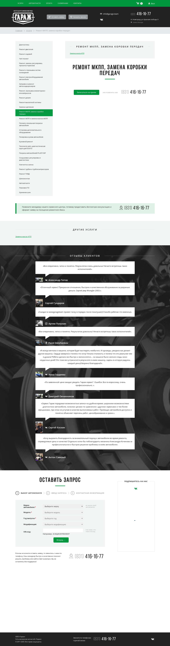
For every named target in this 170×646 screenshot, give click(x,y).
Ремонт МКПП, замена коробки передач (31, 112)
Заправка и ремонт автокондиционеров (27, 85)
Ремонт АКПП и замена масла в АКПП (33, 118)
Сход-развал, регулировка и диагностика (30, 159)
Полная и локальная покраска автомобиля (30, 124)
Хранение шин (25, 192)
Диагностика (24, 45)
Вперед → (61, 540)
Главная (18, 30)
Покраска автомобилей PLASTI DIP (32, 153)
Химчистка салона (26, 164)
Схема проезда (137, 22)
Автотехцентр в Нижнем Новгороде (23, 11)
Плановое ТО (24, 188)
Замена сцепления (26, 107)
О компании (63, 3)
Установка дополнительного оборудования (30, 131)
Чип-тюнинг (24, 59)
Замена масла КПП (77, 53)
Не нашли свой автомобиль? (91, 506)
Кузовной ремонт (26, 141)
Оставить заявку (56, 17)
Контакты (77, 3)
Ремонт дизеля (25, 98)
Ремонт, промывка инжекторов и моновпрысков (32, 92)
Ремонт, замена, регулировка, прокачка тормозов (30, 64)
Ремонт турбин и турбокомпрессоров (34, 169)
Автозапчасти (35, 3)
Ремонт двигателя (26, 49)
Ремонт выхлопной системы (30, 102)
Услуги (20, 3)
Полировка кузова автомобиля (31, 137)
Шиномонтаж (24, 178)
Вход (151, 3)
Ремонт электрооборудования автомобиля (31, 78)
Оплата (49, 3)
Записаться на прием (86, 92)
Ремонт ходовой (25, 54)
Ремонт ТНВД (24, 174)
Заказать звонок (78, 17)
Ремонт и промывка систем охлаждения (30, 71)
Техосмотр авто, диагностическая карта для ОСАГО (32, 147)
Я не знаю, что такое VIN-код (91, 530)
